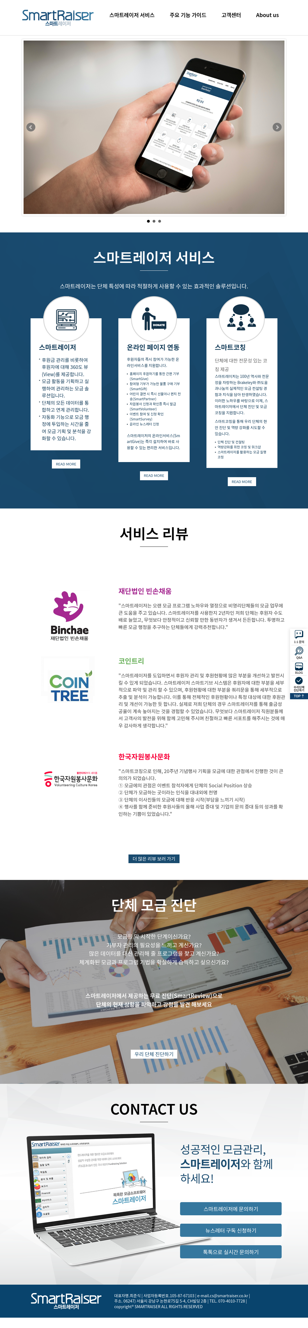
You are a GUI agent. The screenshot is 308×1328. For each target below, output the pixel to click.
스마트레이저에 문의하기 (231, 1219)
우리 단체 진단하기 (154, 1064)
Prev (30, 127)
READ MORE (66, 466)
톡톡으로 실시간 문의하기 (230, 1264)
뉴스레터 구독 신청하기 (231, 1242)
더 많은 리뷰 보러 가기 (154, 864)
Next (277, 127)
